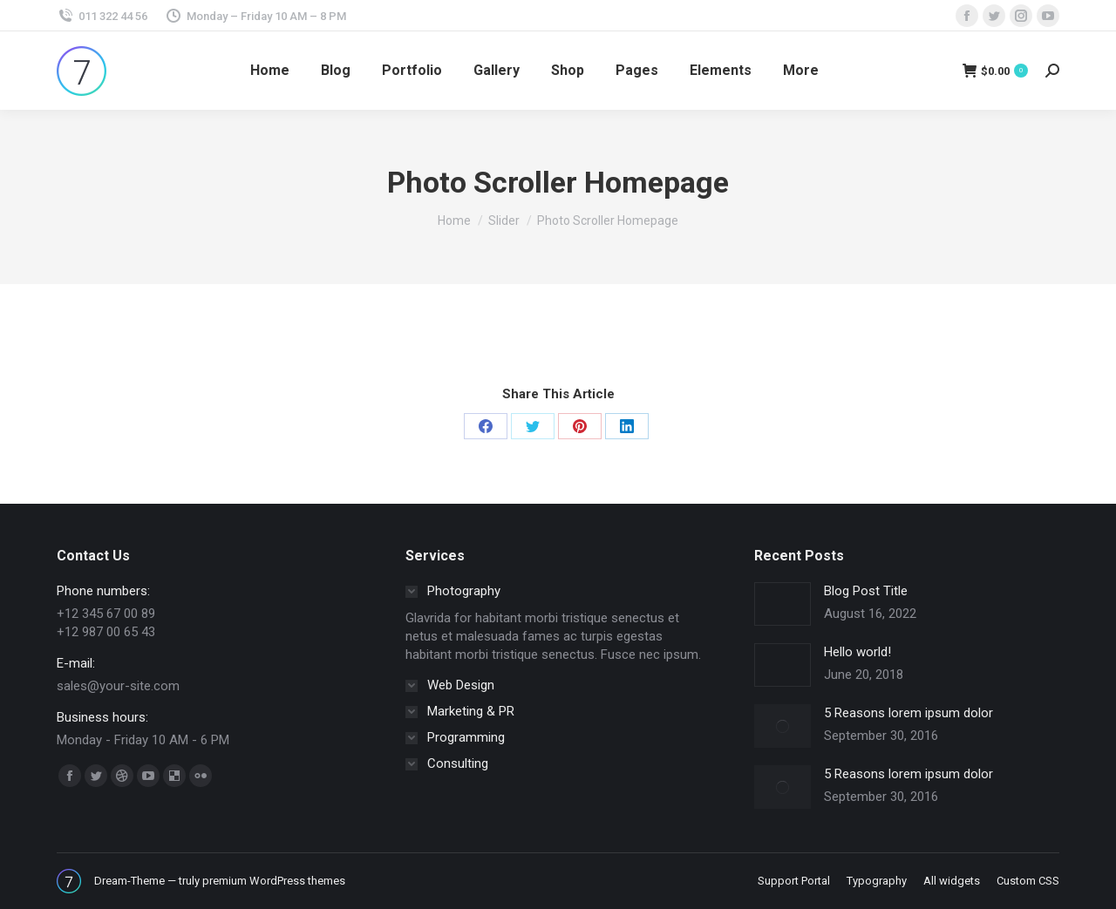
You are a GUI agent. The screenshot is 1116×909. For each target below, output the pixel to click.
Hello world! (857, 652)
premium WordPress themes (273, 880)
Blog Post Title (866, 591)
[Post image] (782, 604)
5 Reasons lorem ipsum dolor (908, 713)
